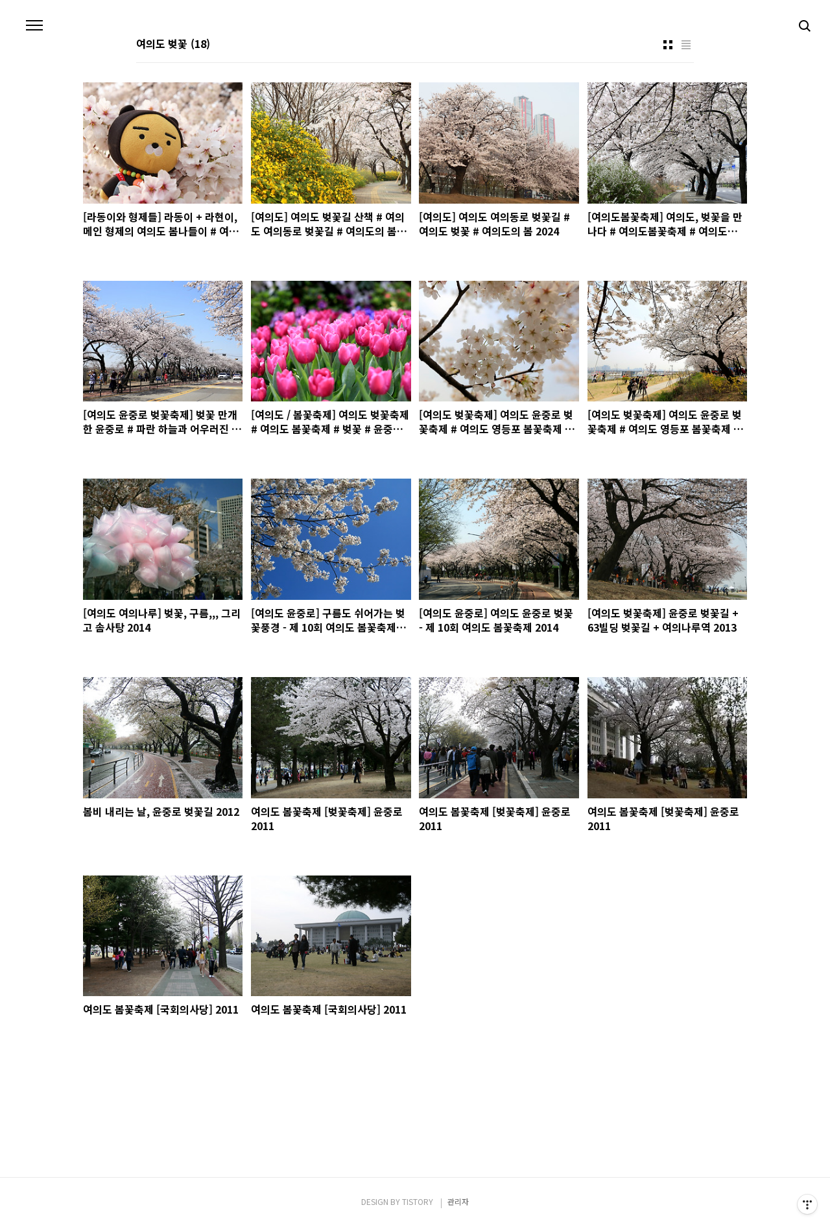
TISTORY (417, 1201)
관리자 (458, 1201)
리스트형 (686, 45)
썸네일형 (668, 45)
